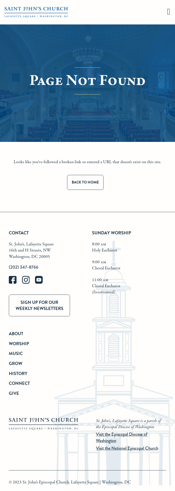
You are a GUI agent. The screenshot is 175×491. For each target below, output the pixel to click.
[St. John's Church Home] (36, 12)
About (16, 333)
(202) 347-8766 (23, 267)
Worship (19, 343)
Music (16, 353)
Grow (15, 363)
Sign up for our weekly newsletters (39, 305)
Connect (19, 383)
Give (14, 393)
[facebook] (15, 283)
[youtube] (41, 283)
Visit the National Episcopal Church (127, 448)
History (18, 373)
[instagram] (28, 283)
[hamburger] (169, 12)
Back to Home (85, 182)
